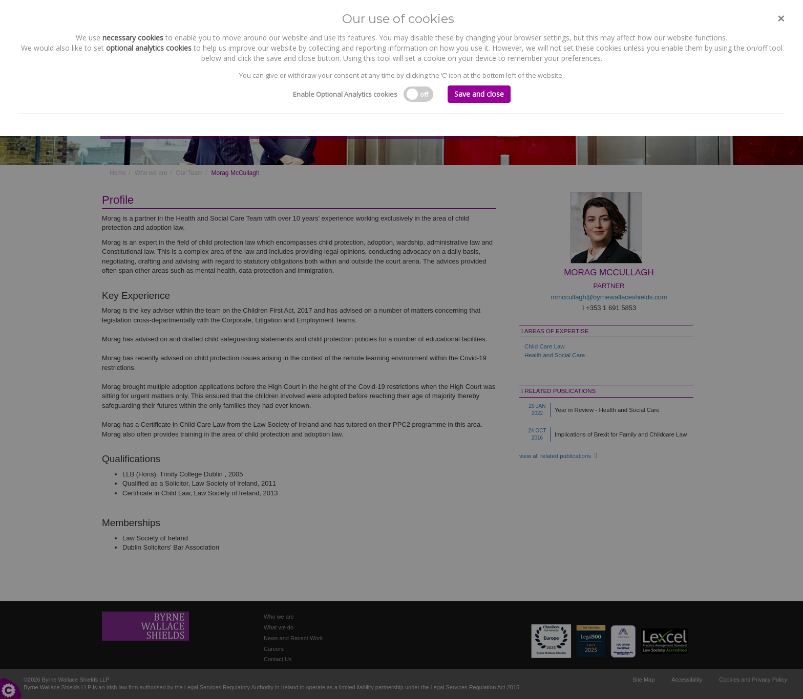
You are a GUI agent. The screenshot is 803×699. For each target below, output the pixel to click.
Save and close (479, 94)
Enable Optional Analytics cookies (345, 94)
